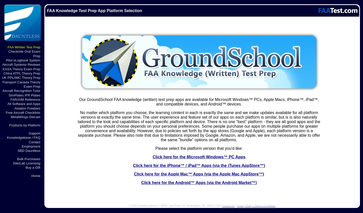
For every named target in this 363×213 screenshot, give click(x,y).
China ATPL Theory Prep (22, 73)
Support (34, 133)
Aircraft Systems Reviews (21, 64)
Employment (31, 146)
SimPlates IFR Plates (24, 95)
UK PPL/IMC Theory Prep (21, 78)
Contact (34, 142)
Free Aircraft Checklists (23, 113)
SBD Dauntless (29, 151)
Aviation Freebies (27, 108)
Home (35, 176)
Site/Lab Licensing (26, 163)
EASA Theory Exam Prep (21, 69)
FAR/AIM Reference (25, 99)
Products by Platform (24, 125)
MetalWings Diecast (25, 117)
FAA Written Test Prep (24, 47)
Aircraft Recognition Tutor (21, 91)
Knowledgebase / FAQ (23, 137)
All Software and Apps (24, 104)
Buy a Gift (32, 167)
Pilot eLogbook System (23, 60)
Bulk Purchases (28, 159)
